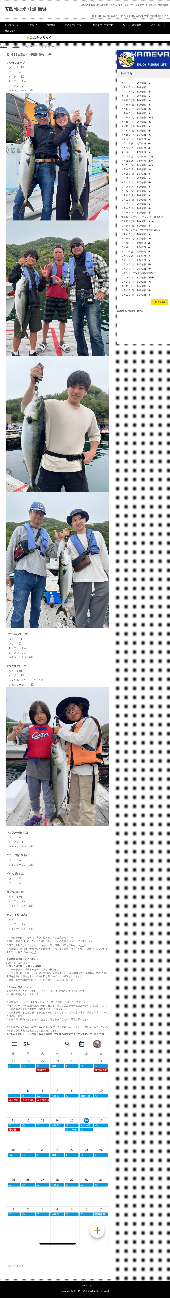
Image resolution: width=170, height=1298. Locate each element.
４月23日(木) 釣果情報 (133, 87)
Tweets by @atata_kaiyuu (130, 311)
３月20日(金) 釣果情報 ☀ (136, 208)
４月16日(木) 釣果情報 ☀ (136, 113)
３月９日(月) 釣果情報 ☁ (136, 243)
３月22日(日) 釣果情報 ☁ (136, 199)
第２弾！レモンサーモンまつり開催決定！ (143, 217)
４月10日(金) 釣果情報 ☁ (136, 135)
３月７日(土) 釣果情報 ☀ (136, 251)
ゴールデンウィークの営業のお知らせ (140, 230)
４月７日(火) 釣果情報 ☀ (136, 143)
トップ (3, 46)
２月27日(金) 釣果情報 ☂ (136, 269)
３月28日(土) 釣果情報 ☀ (136, 178)
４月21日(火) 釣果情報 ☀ (136, 91)
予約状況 (32, 25)
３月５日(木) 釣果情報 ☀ (136, 256)
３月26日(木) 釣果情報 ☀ (136, 186)
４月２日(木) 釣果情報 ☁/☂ (137, 160)
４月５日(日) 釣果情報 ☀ (136, 152)
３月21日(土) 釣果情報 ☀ (136, 204)
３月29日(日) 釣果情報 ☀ (136, 174)
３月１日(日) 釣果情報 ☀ (136, 260)
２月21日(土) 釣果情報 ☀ (136, 295)
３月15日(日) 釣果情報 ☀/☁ (137, 221)
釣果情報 (51, 25)
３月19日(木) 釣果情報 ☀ (136, 212)
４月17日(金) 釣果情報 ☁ (136, 109)
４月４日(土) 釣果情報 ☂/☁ (137, 156)
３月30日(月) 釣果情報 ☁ (136, 169)
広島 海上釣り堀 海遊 (25, 9)
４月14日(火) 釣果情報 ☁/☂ (137, 117)
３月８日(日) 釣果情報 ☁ (136, 247)
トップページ (11, 25)
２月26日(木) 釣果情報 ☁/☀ (137, 277)
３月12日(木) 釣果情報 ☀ (136, 234)
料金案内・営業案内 (103, 25)
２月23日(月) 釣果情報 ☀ (136, 286)
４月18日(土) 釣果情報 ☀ (136, 104)
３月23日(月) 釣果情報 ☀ (136, 195)
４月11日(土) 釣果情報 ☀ (136, 130)
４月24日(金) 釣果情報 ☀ (136, 83)
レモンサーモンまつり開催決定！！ (139, 273)
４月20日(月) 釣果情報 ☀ (136, 96)
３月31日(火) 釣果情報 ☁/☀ (137, 165)
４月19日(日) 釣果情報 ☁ (136, 100)
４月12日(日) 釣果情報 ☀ (136, 126)
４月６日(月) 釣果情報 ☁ (136, 148)
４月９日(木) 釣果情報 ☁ (136, 139)
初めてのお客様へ (74, 25)
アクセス (155, 25)
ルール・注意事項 (132, 25)
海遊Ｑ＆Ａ (10, 30)
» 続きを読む (159, 302)
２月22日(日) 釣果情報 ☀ (136, 290)
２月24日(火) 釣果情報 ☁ (136, 281)
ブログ (16, 46)
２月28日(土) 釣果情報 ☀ (136, 264)
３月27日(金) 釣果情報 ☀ (136, 182)
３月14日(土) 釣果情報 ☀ (136, 225)
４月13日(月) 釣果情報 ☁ (136, 122)
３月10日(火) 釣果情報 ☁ (136, 238)
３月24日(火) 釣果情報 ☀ (136, 191)
